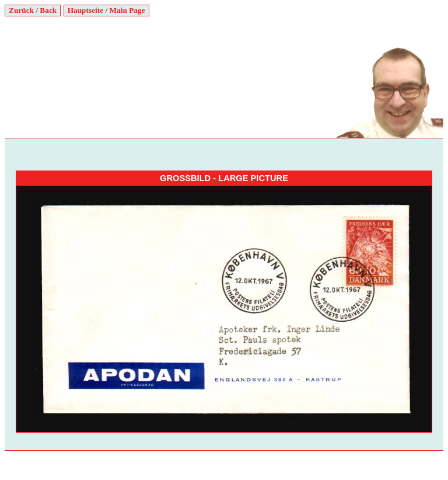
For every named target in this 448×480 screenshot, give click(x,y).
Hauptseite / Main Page (106, 10)
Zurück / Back (33, 10)
